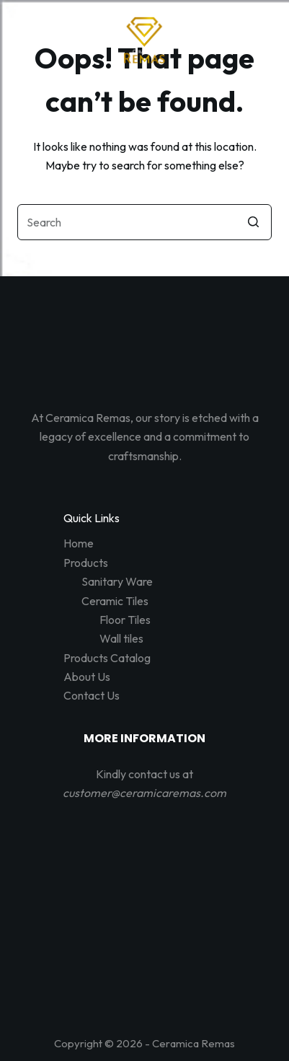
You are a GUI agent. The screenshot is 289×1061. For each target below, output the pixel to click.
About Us (86, 676)
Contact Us (91, 695)
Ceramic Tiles (114, 601)
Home (78, 543)
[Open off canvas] (144, 91)
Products (85, 562)
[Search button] (254, 222)
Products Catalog (107, 658)
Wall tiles (121, 638)
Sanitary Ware (117, 581)
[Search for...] (144, 222)
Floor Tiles (125, 619)
